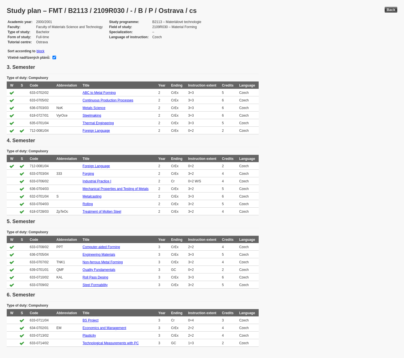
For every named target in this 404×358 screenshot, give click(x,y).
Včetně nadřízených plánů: (29, 58)
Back (391, 10)
